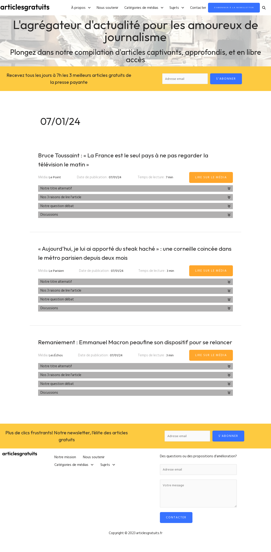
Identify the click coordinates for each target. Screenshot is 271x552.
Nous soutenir (96, 8)
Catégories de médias (132, 8)
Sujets (165, 8)
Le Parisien (56, 272)
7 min (170, 178)
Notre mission (65, 466)
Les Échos (56, 365)
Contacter (186, 8)
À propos (69, 8)
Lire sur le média (211, 178)
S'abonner (228, 78)
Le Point (55, 178)
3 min (171, 272)
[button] (69, 8)
